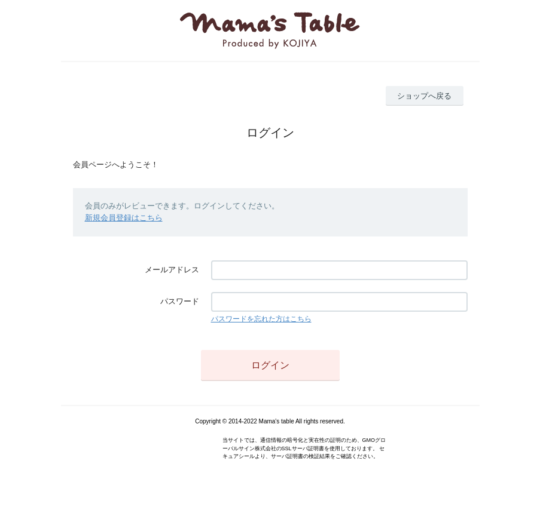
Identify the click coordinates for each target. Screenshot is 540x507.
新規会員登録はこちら (124, 217)
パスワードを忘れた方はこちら (261, 319)
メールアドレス (172, 269)
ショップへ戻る (424, 95)
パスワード (179, 301)
